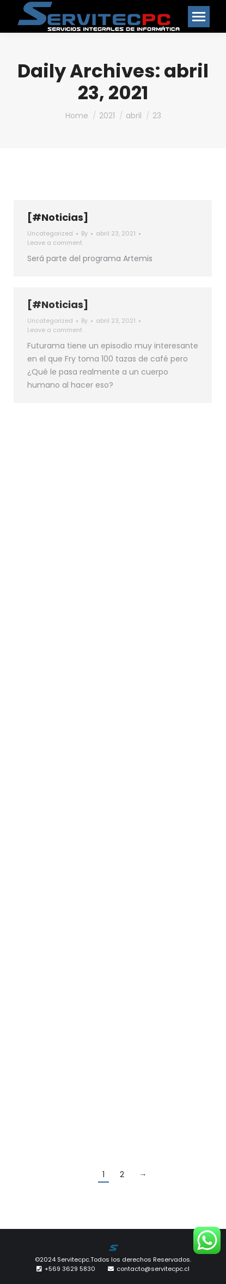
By (84, 233)
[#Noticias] (57, 217)
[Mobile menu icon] (199, 16)
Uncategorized (50, 233)
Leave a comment (54, 242)
